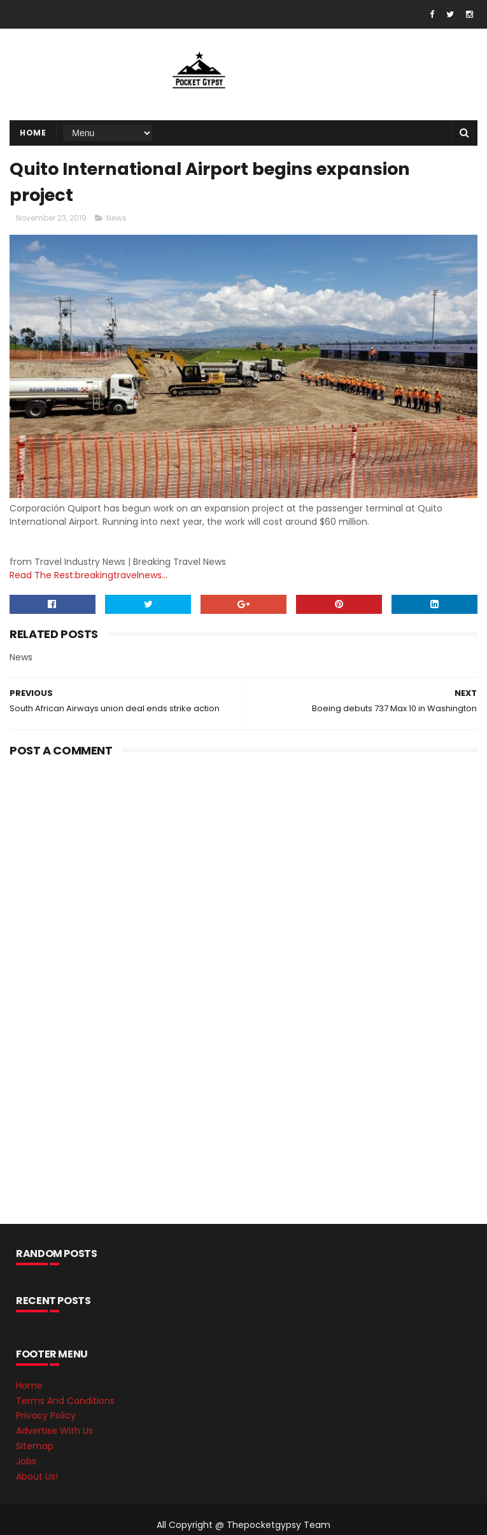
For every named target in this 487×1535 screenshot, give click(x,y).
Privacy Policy (46, 1415)
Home (33, 132)
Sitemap (34, 1446)
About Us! (37, 1476)
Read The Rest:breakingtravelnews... (88, 575)
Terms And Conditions (65, 1400)
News (116, 217)
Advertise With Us (54, 1430)
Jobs (26, 1461)
